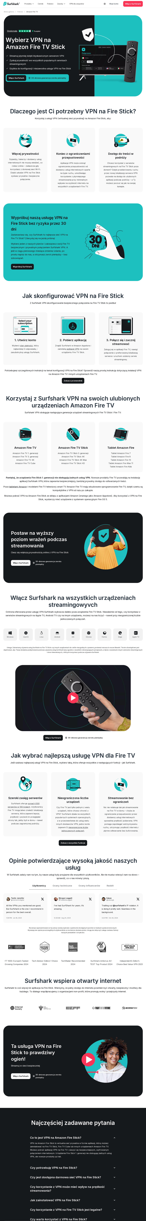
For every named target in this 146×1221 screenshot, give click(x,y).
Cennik (40, 4)
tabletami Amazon (18, 486)
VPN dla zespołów (76, 4)
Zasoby (61, 4)
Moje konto (113, 4)
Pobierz (50, 4)
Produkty (29, 4)
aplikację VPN (73, 349)
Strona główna (9, 12)
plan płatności (26, 345)
